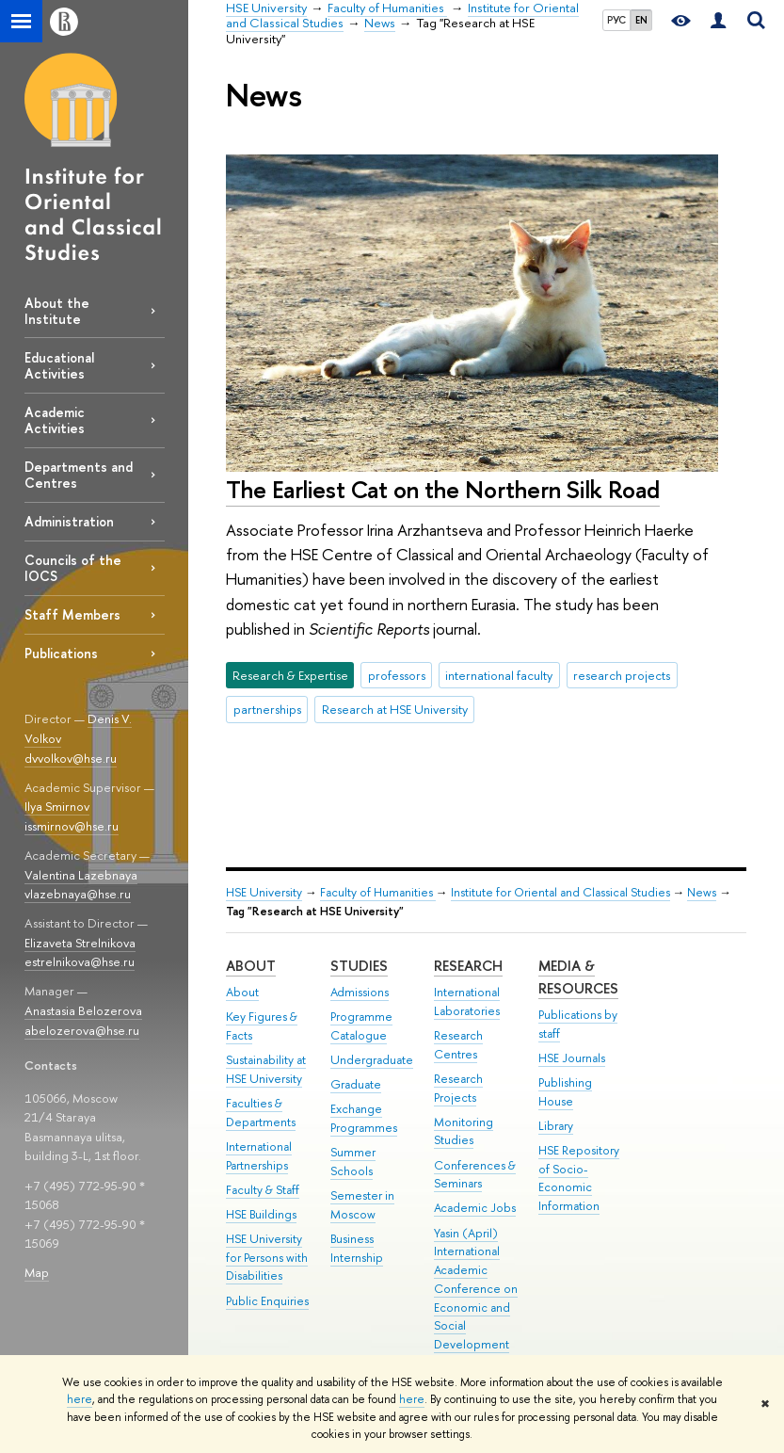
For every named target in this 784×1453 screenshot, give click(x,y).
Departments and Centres (78, 475)
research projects (621, 675)
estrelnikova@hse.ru (79, 961)
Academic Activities (54, 420)
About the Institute (56, 311)
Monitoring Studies (463, 1131)
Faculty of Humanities (378, 892)
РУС (616, 19)
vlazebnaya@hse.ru (77, 893)
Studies (359, 966)
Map (36, 1272)
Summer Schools (353, 1161)
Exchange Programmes (363, 1118)
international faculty (498, 675)
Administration (69, 521)
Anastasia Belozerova (83, 1010)
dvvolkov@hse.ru (70, 758)
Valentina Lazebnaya (80, 874)
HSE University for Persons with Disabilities (267, 1257)
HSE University (264, 892)
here (79, 1399)
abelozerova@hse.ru (81, 1030)
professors (396, 675)
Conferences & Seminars (475, 1174)
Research (468, 966)
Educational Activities (59, 365)
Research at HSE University (395, 709)
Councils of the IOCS (72, 568)
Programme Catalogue (361, 1026)
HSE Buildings (261, 1214)
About (251, 966)
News (701, 892)
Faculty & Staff (262, 1190)
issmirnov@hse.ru (71, 825)
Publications (61, 653)
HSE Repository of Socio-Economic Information (578, 1178)
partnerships (267, 709)
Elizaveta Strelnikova (80, 942)
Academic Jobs (475, 1208)
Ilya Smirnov (56, 806)
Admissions (359, 992)
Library (555, 1126)
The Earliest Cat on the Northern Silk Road (443, 489)
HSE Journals (571, 1058)
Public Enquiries (267, 1301)
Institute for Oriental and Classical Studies (560, 892)
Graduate (355, 1084)
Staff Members (72, 614)
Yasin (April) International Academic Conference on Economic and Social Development (476, 1289)
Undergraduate (371, 1060)
